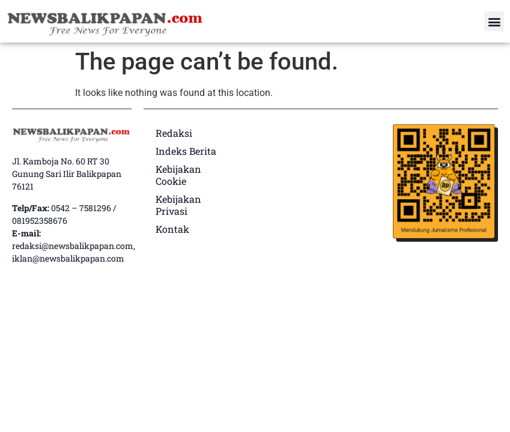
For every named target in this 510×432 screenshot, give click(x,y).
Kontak (172, 229)
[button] (494, 21)
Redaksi (174, 133)
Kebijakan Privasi (178, 205)
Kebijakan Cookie (178, 175)
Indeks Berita (186, 151)
